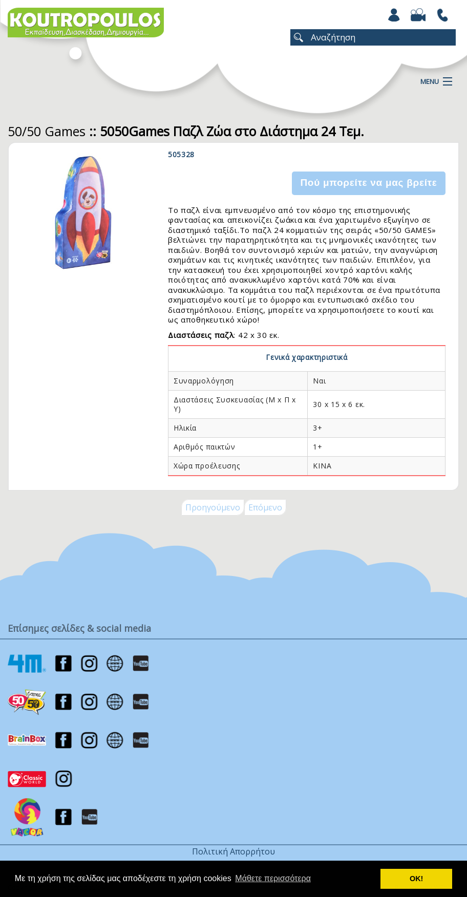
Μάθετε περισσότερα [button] (273, 878)
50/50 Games (47, 131)
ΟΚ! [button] (416, 878)
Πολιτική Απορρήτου (233, 851)
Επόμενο (265, 507)
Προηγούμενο (212, 507)
